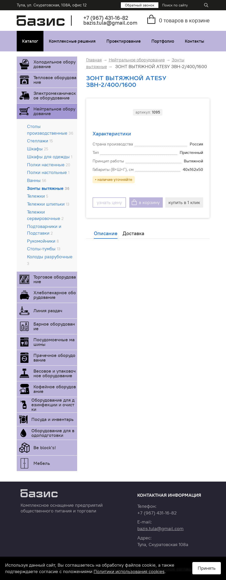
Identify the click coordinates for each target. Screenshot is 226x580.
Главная (94, 60)
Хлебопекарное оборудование (54, 295)
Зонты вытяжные (48, 188)
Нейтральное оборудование (54, 111)
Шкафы (37, 149)
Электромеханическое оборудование (54, 95)
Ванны (36, 180)
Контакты (194, 41)
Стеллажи (40, 141)
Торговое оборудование (54, 279)
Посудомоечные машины (54, 342)
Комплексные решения (72, 41)
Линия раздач (47, 311)
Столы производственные (50, 129)
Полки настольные (48, 172)
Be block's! (44, 447)
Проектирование (123, 41)
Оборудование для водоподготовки (52, 433)
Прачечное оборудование (54, 357)
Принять (206, 568)
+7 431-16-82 (105, 17)
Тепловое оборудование (54, 80)
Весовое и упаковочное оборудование (54, 373)
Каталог (30, 41)
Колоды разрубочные (50, 260)
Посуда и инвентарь (52, 419)
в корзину (149, 202)
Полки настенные (48, 165)
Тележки (37, 196)
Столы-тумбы (43, 249)
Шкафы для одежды (49, 157)
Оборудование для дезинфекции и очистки (53, 404)
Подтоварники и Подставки (44, 229)
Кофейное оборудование (54, 389)
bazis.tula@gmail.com (110, 22)
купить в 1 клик (184, 202)
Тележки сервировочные (45, 215)
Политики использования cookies (129, 571)
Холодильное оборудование (54, 64)
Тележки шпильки (48, 204)
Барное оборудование (54, 326)
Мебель (41, 463)
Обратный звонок (139, 5)
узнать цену (109, 202)
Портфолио (162, 41)
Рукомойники (43, 241)
